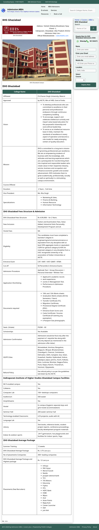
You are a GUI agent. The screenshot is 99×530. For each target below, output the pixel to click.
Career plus (27, 527)
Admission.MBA (15, 9)
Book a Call (58, 14)
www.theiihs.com (62, 36)
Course (84, 20)
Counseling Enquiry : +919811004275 (13, 2)
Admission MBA (74, 527)
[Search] (93, 28)
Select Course (78, 75)
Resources (46, 14)
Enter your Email (82, 53)
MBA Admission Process (34, 2)
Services (54, 10)
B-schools (44, 10)
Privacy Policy (86, 527)
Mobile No (79, 60)
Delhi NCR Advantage (51, 2)
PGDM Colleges (46, 527)
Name (78, 46)
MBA (6, 521)
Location (79, 67)
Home (43, 6)
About (95, 527)
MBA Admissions (54, 6)
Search (77, 24)
